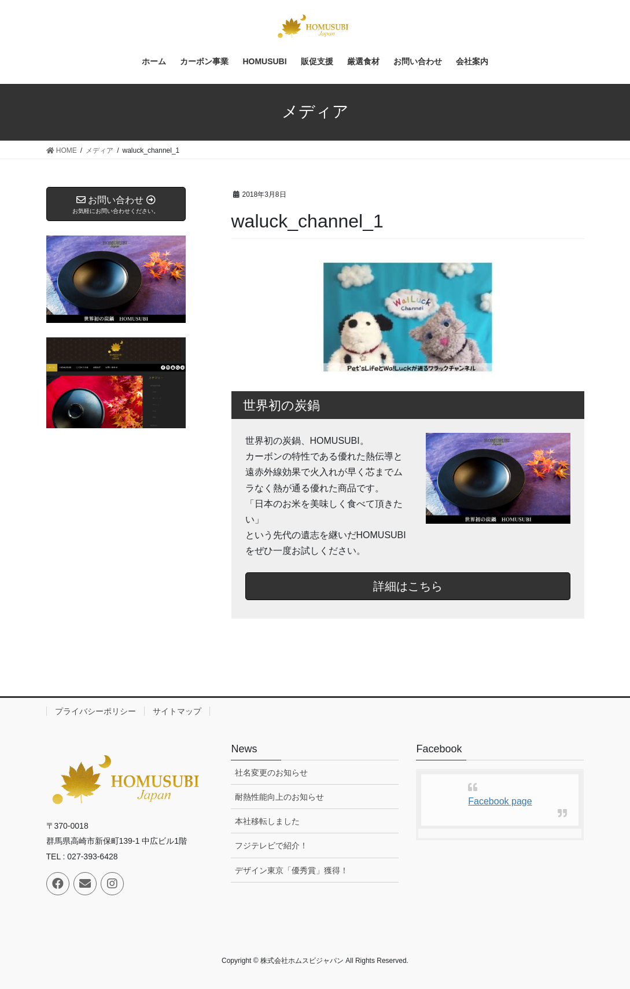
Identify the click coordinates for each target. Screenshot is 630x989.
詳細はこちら (408, 586)
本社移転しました (267, 821)
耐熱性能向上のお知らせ (279, 797)
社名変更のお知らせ (271, 772)
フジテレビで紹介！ (271, 845)
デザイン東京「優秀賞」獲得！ (291, 870)
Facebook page (500, 801)
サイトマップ (177, 711)
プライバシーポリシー (95, 711)
